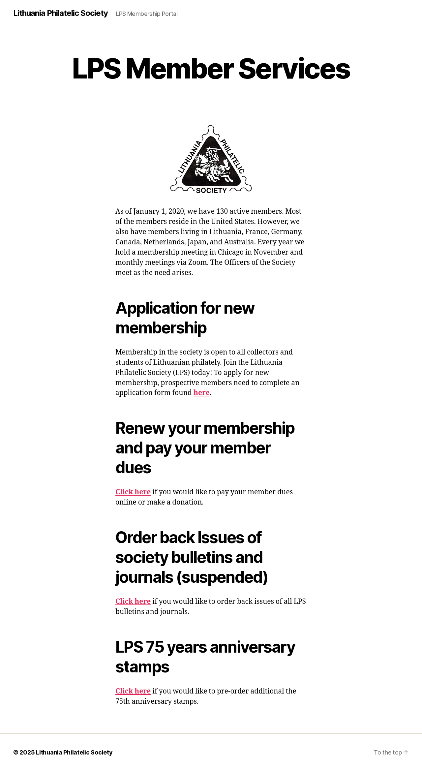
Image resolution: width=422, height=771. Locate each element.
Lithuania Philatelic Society (60, 13)
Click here (133, 492)
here (202, 392)
